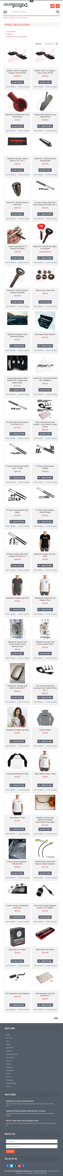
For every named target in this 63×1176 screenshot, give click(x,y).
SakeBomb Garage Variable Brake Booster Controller (26, 1111)
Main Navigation (5, 12)
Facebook (7, 1165)
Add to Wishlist (10, 87)
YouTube (19, 1165)
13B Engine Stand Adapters (45, 334)
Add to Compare (24, 87)
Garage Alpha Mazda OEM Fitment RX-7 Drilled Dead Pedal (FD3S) (17, 380)
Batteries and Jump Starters (16, 36)
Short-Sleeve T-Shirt (17, 818)
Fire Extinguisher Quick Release (17, 993)
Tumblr (15, 1165)
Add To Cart (18, 82)
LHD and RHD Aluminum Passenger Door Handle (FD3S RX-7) (45, 688)
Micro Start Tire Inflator (17, 950)
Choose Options (46, 126)
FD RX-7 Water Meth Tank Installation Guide (22, 1121)
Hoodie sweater (45, 730)
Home (5, 17)
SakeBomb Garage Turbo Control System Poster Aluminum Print (17, 644)
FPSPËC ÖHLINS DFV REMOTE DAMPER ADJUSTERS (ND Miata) (45, 820)
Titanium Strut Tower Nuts (45, 290)
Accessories (11, 31)
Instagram (23, 1165)
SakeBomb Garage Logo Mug (17, 730)
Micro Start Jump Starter (45, 950)
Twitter (11, 1165)
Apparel (9, 34)
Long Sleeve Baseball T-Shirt (17, 774)
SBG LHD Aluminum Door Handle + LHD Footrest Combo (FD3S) (45, 424)
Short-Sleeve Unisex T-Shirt (45, 774)
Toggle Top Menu (31, 1)
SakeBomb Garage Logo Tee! (17, 598)
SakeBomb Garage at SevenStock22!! (20, 1101)
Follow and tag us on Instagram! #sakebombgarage (37, 1172)
